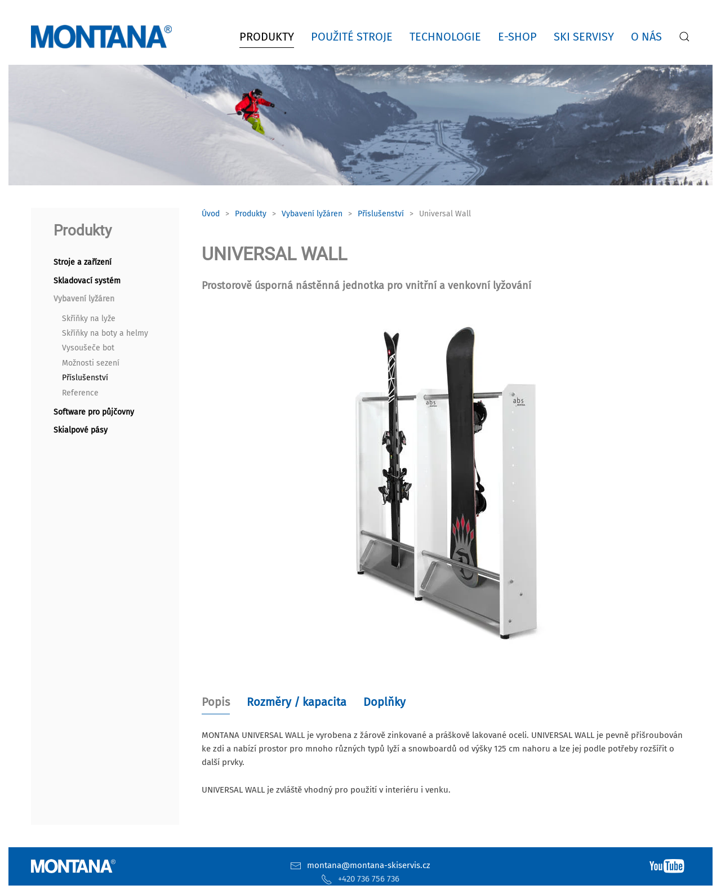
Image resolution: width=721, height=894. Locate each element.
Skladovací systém (87, 281)
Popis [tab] (216, 702)
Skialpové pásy (81, 430)
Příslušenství (85, 377)
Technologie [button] (445, 36)
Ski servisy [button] (584, 36)
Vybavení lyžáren (84, 299)
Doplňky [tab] (384, 702)
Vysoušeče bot (88, 348)
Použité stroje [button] (352, 36)
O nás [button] (646, 36)
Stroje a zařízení (83, 262)
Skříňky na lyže (88, 318)
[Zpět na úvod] (103, 36)
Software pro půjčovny (94, 412)
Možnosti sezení (90, 363)
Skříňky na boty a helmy (105, 333)
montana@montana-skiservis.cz (368, 865)
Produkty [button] (266, 36)
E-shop (517, 36)
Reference (80, 393)
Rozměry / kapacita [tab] (296, 702)
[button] (684, 36)
